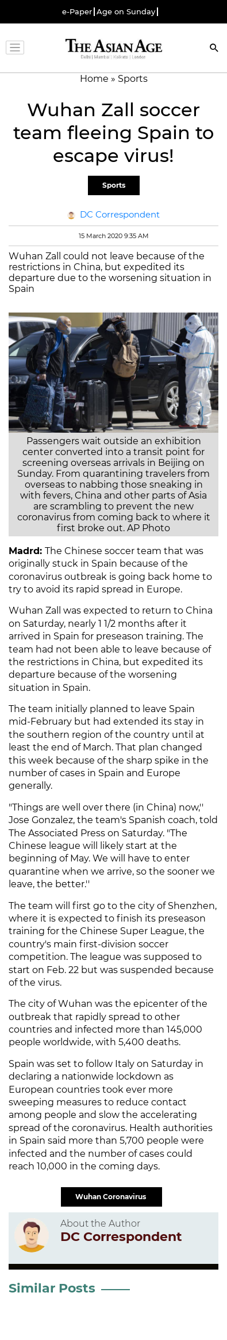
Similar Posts (52, 1288)
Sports (113, 185)
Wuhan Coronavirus (111, 1196)
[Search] (214, 49)
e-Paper (77, 11)
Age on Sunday (126, 11)
